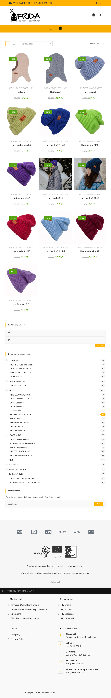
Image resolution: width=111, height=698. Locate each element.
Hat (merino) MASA (89, 251)
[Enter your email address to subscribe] (55, 504)
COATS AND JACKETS (20, 369)
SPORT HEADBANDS (19, 447)
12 (97, 44)
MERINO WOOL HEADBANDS (24, 443)
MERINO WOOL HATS (23, 88)
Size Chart (16, 614)
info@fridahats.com (75, 672)
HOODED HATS (17, 407)
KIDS (11, 88)
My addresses (67, 614)
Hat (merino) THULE (55, 145)
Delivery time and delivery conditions (29, 609)
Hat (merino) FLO (21, 304)
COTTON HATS (17, 403)
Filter (100, 346)
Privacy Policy (18, 639)
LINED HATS (15, 411)
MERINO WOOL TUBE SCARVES (25, 482)
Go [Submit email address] (98, 504)
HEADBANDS (15, 435)
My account (66, 609)
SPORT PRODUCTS (18, 469)
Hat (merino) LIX (55, 198)
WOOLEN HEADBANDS (21, 455)
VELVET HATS (16, 426)
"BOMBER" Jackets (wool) (21, 365)
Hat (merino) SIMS (21, 251)
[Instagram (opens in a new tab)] (102, 15)
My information (68, 618)
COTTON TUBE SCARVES (22, 478)
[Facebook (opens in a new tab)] (95, 15)
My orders (66, 605)
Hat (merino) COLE (90, 198)
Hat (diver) (21, 92)
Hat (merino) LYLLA (21, 198)
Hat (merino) (90, 92)
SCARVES (13, 465)
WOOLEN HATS (17, 430)
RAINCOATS (16, 377)
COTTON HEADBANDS (21, 439)
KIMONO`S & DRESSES (20, 373)
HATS (80, 88)
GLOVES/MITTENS (17, 381)
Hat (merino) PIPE (89, 145)
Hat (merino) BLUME (55, 251)
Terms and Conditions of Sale (25, 605)
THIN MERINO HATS (19, 422)
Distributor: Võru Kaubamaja (25, 618)
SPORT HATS (16, 418)
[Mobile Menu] (60, 29)
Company (15, 634)
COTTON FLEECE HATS (21, 399)
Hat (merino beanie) (21, 145)
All (104, 44)
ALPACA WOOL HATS (20, 395)
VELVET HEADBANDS (20, 451)
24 (100, 44)
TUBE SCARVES (16, 474)
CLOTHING (14, 360)
